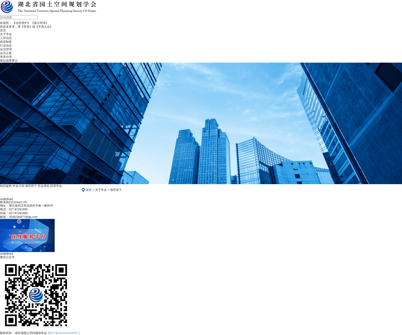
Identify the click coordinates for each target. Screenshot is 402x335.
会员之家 (6, 53)
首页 (89, 189)
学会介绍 (18, 186)
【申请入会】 (44, 26)
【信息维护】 (21, 23)
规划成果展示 (9, 60)
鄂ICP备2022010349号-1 (64, 333)
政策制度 (6, 41)
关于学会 (6, 34)
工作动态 (6, 38)
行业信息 (6, 45)
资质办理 (6, 56)
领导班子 (31, 186)
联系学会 (56, 186)
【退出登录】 (40, 23)
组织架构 (6, 186)
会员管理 (6, 49)
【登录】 (26, 26)
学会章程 (43, 186)
